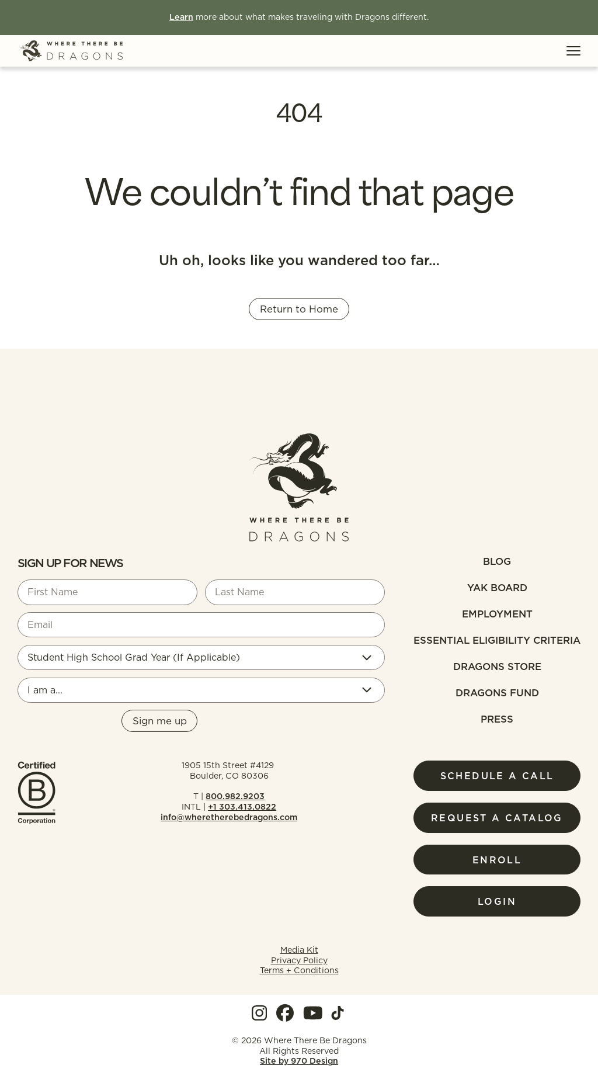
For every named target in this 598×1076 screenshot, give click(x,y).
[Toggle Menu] (573, 50)
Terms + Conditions (299, 970)
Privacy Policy (299, 960)
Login (497, 901)
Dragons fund (497, 693)
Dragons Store (497, 667)
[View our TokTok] (337, 1013)
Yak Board (497, 588)
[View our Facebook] (285, 1013)
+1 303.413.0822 (242, 807)
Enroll (496, 859)
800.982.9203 (235, 796)
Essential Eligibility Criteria (496, 640)
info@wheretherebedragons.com (229, 817)
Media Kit (299, 950)
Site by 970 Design (299, 1061)
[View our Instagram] (259, 1013)
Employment (497, 614)
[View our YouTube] (313, 1013)
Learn (181, 17)
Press (497, 719)
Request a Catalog (497, 817)
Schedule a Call (497, 775)
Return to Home (299, 309)
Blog (497, 561)
